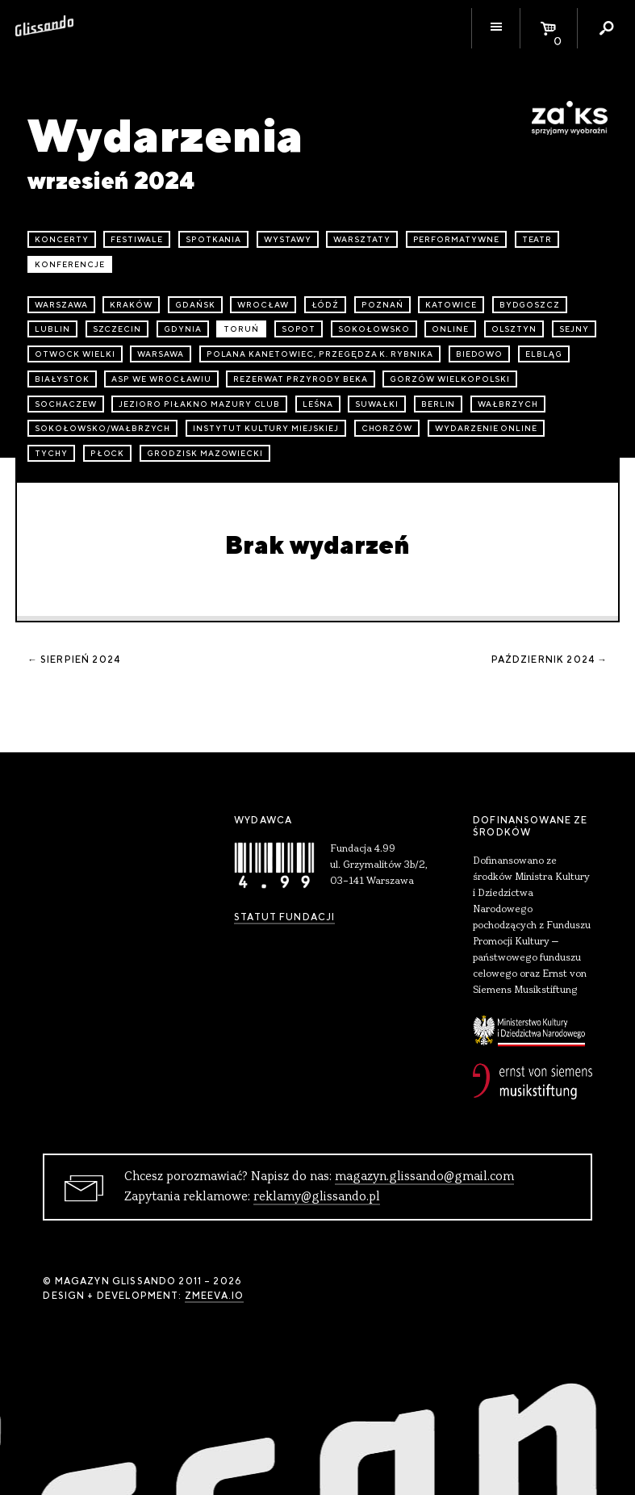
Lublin (52, 329)
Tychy (51, 453)
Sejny (574, 329)
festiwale (137, 239)
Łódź (325, 304)
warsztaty (362, 239)
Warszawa (61, 304)
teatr (537, 239)
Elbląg (543, 354)
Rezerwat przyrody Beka (300, 379)
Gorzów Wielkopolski (450, 379)
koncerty (62, 239)
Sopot (299, 329)
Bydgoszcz (530, 304)
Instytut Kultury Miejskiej (266, 428)
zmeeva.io (214, 1295)
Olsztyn (514, 329)
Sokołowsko (374, 329)
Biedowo (479, 354)
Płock (107, 453)
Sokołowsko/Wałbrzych (102, 428)
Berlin (438, 404)
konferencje (70, 264)
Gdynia (183, 329)
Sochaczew (66, 404)
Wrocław (263, 304)
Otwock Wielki (75, 354)
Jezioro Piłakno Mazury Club (199, 404)
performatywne (456, 239)
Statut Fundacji (284, 917)
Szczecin (117, 329)
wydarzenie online (486, 428)
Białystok (62, 379)
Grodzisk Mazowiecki (205, 453)
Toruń (241, 329)
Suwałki (377, 404)
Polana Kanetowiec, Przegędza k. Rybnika (320, 354)
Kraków (131, 304)
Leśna (318, 404)
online (450, 329)
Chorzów (387, 428)
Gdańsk (195, 304)
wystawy (287, 239)
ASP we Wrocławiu (161, 379)
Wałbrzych (508, 404)
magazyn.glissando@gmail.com (424, 1176)
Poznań (382, 304)
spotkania (214, 239)
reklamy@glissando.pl (316, 1197)
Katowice (451, 304)
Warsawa (160, 354)
